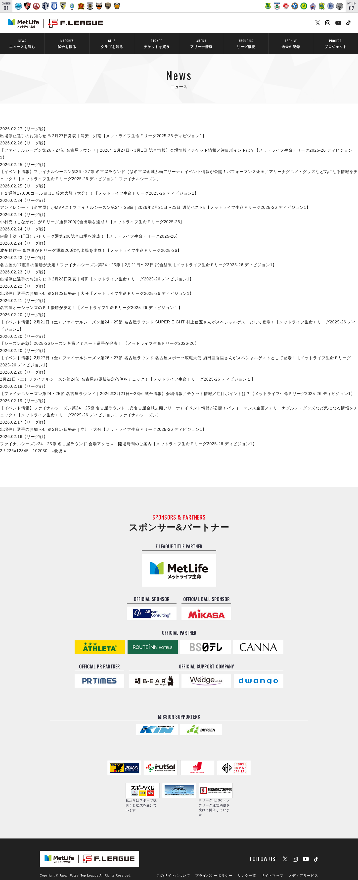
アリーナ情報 (201, 43)
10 (35, 444)
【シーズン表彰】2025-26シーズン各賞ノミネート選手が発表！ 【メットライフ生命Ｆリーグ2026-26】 (99, 337)
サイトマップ (272, 862)
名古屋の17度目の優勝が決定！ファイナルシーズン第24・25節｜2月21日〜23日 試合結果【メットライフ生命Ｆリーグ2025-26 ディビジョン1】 (138, 258)
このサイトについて (173, 862)
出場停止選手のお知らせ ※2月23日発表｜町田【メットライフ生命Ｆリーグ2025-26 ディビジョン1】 (97, 272)
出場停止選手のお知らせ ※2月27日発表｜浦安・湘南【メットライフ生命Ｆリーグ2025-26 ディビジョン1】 (103, 129)
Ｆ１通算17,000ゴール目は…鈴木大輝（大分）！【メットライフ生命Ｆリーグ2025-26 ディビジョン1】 (99, 186)
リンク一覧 (246, 862)
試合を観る (67, 43)
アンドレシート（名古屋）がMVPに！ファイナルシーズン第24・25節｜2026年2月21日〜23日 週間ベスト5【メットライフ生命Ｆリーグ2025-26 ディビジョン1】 (155, 201)
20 (40, 444)
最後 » (60, 444)
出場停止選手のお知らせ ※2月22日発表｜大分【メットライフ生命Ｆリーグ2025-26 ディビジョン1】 (97, 287)
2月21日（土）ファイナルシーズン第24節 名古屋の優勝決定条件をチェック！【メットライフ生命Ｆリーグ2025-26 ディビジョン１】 (127, 373)
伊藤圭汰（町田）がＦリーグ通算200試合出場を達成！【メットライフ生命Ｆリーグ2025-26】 (90, 229)
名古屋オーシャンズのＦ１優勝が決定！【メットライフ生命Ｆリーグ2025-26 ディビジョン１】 (91, 301)
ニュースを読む (22, 43)
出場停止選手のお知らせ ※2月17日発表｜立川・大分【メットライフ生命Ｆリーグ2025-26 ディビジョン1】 (103, 423)
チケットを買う (156, 43)
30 (45, 444)
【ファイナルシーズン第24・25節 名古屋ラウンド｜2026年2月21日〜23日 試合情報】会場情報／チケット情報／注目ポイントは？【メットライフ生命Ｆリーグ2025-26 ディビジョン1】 (177, 387)
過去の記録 (290, 43)
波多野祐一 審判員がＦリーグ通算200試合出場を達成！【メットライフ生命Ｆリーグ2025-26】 (90, 244)
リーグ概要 (246, 43)
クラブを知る (112, 43)
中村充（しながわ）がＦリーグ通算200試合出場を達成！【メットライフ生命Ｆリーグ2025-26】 (92, 215)
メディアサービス (303, 862)
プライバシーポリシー (213, 862)
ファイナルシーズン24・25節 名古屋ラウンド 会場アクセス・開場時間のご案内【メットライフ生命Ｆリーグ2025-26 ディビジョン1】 (128, 437)
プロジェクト (335, 43)
